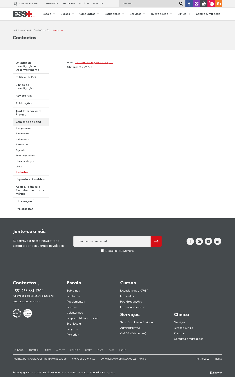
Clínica (185, 14)
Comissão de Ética (42, 30)
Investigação (162, 14)
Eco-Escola (74, 323)
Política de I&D (26, 77)
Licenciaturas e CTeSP (134, 290)
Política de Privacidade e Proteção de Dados (40, 359)
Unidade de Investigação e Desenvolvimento (27, 66)
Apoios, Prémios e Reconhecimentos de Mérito (30, 190)
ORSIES (88, 350)
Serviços (138, 14)
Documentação (25, 161)
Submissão (22, 139)
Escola (50, 14)
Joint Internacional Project (28, 112)
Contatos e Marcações (188, 339)
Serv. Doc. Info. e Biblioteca (137, 322)
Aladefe (60, 350)
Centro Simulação (208, 14)
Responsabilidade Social (82, 318)
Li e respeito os (117, 250)
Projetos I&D (24, 209)
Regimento (22, 133)
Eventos (98, 3)
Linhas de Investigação (24, 86)
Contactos (68, 3)
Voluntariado (75, 312)
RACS (111, 350)
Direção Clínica (183, 328)
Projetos (72, 329)
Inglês (218, 359)
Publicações (24, 103)
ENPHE (122, 350)
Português (202, 359)
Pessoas (72, 307)
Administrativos (130, 328)
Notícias (84, 3)
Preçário (179, 333)
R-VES (100, 350)
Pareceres (22, 144)
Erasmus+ (34, 350)
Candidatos (90, 14)
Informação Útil (26, 201)
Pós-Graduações (131, 301)
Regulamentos (127, 251)
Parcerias (73, 334)
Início (15, 30)
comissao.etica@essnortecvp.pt (94, 62)
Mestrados (127, 296)
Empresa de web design (216, 372)
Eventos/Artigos (25, 155)
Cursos (68, 14)
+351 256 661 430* (25, 3)
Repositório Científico (30, 179)
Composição (23, 128)
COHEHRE (75, 350)
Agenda (20, 150)
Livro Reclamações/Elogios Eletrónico (123, 359)
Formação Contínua (133, 307)
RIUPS (48, 350)
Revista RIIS (24, 95)
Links (19, 166)
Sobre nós (52, 3)
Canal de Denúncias (83, 359)
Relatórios (73, 296)
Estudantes (115, 14)
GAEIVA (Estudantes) (133, 333)
